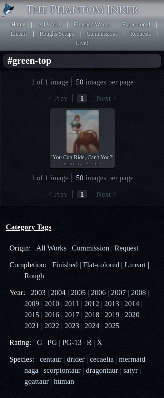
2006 (98, 292)
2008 (138, 292)
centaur (50, 359)
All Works (49, 24)
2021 (31, 325)
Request (126, 248)
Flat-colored (136, 24)
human (64, 381)
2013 (111, 303)
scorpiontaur (62, 370)
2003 (38, 292)
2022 (51, 325)
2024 (91, 325)
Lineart (19, 34)
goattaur (36, 381)
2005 (78, 292)
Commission (90, 248)
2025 (112, 325)
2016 (51, 314)
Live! (82, 43)
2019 (112, 314)
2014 (131, 303)
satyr (130, 370)
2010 (51, 303)
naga (31, 370)
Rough (34, 276)
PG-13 (71, 342)
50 (80, 82)
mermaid (132, 359)
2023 (71, 325)
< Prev (58, 98)
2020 (132, 314)
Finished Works (92, 24)
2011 (71, 303)
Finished (65, 264)
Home (18, 24)
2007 (118, 292)
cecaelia (102, 359)
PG (52, 342)
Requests (140, 34)
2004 (58, 292)
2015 (31, 314)
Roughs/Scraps (57, 34)
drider (76, 359)
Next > (106, 98)
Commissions (102, 34)
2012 (91, 303)
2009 (31, 303)
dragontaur (102, 370)
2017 (71, 314)
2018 (91, 314)
